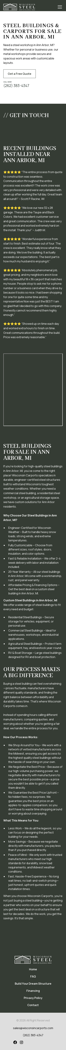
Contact (33, 1005)
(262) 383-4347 (33, 1035)
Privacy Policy (33, 998)
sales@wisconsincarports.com (33, 1028)
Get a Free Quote (19, 74)
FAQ (33, 976)
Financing (33, 991)
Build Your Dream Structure (33, 984)
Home (33, 969)
